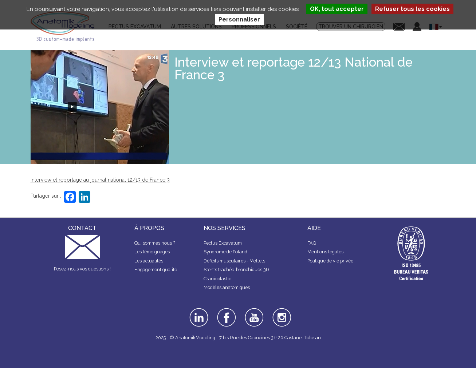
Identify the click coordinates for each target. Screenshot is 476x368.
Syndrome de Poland (225, 251)
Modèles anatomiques (227, 287)
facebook (226, 310)
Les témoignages (152, 251)
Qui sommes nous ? (154, 243)
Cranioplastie (217, 278)
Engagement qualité (155, 269)
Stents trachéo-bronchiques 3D (236, 269)
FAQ (311, 243)
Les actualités (148, 261)
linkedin (197, 310)
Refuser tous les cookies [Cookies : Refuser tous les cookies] (412, 8)
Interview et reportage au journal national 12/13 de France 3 (100, 180)
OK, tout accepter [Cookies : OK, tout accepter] (337, 8)
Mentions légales (325, 251)
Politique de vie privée (330, 261)
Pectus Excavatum (223, 243)
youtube (253, 310)
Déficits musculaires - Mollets (234, 261)
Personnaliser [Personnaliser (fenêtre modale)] (239, 19)
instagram (281, 313)
